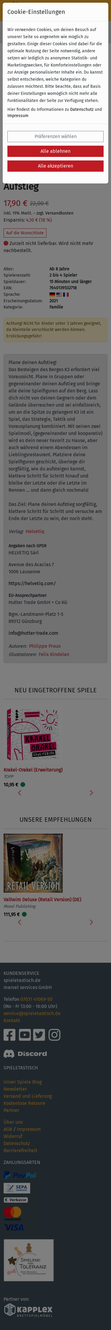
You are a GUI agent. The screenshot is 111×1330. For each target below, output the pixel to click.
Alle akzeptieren (55, 166)
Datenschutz (82, 109)
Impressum (17, 115)
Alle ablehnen (55, 151)
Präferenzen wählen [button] (56, 136)
